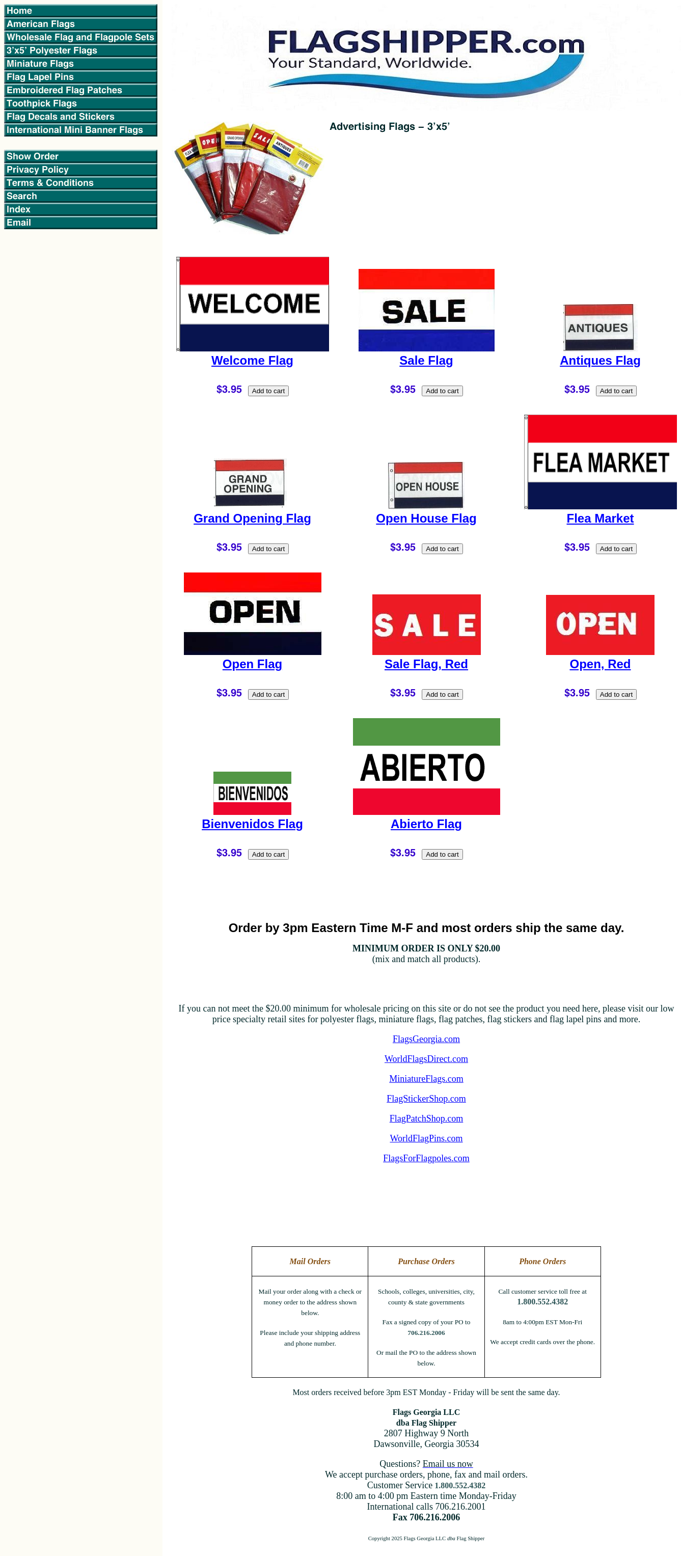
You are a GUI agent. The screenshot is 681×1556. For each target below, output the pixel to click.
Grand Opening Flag (252, 518)
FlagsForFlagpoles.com (426, 1158)
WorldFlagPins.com (426, 1138)
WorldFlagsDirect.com (426, 1059)
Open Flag (252, 664)
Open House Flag (426, 518)
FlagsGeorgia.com (426, 1039)
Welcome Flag (252, 360)
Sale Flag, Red (426, 664)
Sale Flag (426, 360)
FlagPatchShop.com (427, 1118)
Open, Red (600, 664)
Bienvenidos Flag (252, 824)
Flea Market (600, 518)
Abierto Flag (426, 824)
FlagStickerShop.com (426, 1099)
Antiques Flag (600, 360)
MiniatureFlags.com (426, 1079)
